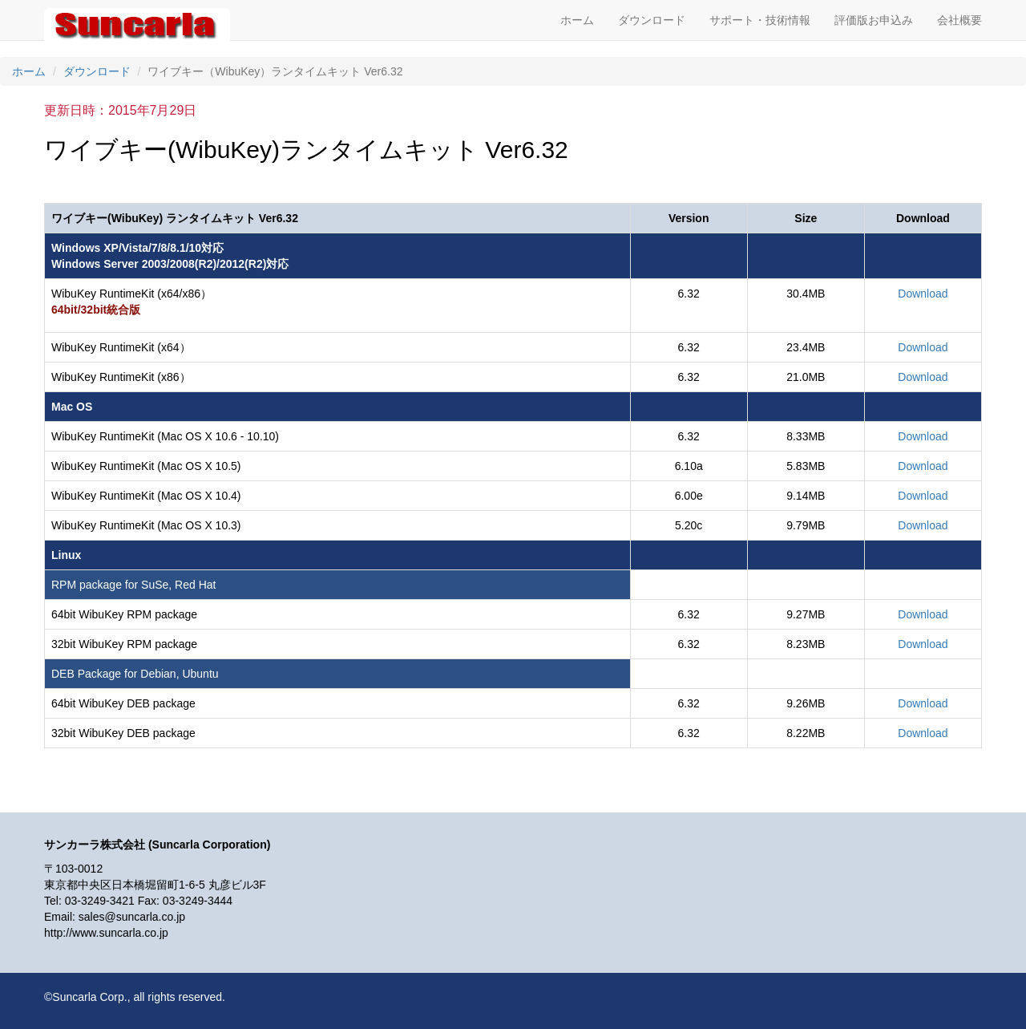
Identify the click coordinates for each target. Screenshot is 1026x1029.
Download (922, 293)
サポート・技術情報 (759, 20)
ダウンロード (651, 20)
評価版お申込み (873, 20)
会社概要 (959, 20)
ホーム (577, 20)
